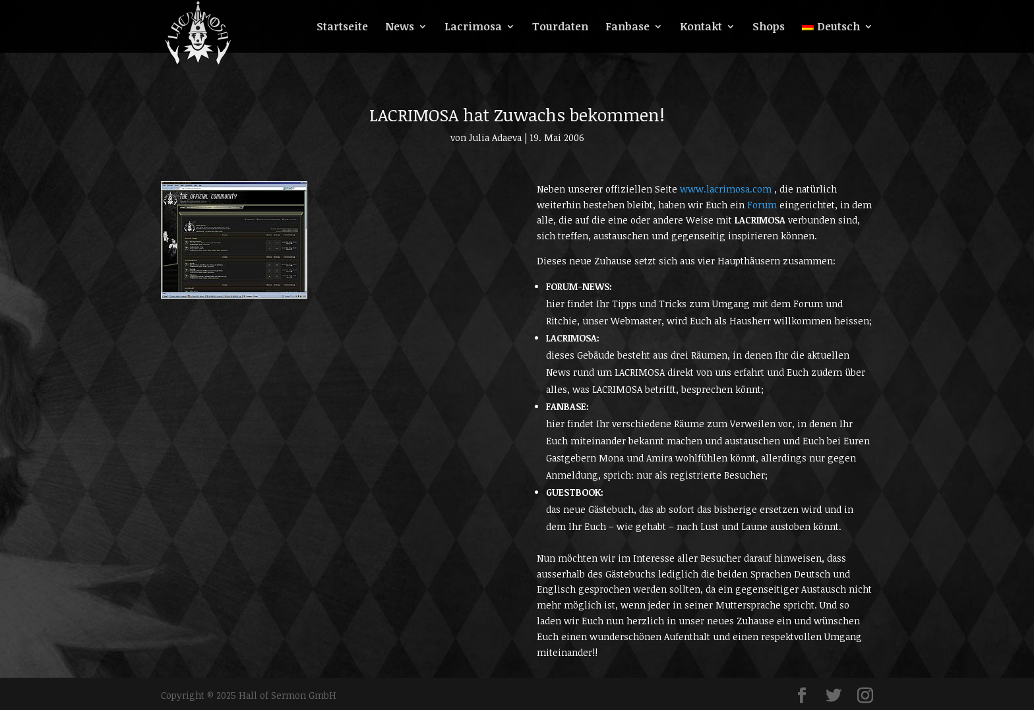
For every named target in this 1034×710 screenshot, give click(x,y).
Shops (768, 28)
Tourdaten (560, 28)
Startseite (342, 28)
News (399, 28)
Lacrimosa (473, 28)
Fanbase (627, 28)
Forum (763, 204)
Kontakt (701, 28)
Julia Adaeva (495, 137)
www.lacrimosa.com (727, 189)
